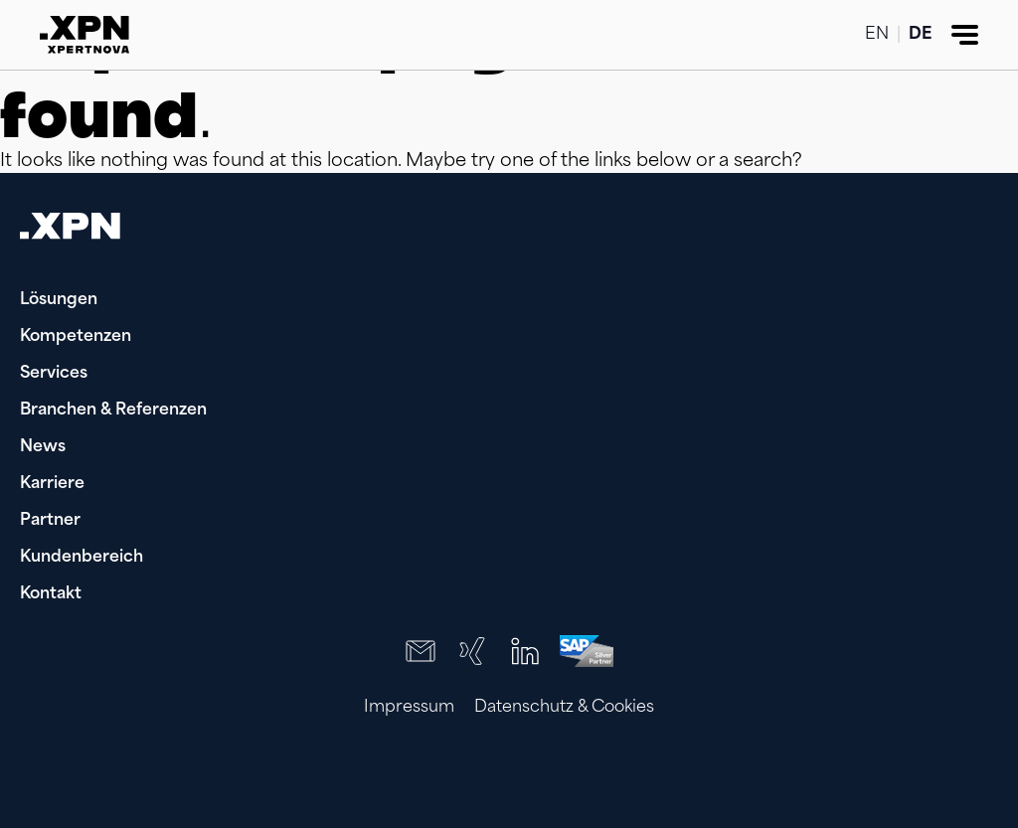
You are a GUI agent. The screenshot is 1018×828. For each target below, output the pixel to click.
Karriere (52, 484)
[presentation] (871, 778)
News (43, 447)
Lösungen (58, 300)
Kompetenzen (75, 337)
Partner (50, 521)
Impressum (409, 708)
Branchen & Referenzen (113, 410)
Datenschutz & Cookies (564, 708)
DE (920, 35)
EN (877, 35)
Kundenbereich (81, 558)
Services (53, 374)
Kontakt (51, 594)
